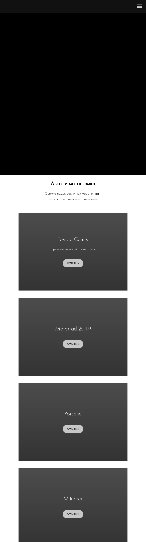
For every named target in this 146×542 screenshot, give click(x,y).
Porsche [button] (73, 414)
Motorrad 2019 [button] (73, 329)
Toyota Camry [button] (73, 239)
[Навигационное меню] (139, 6)
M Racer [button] (73, 499)
